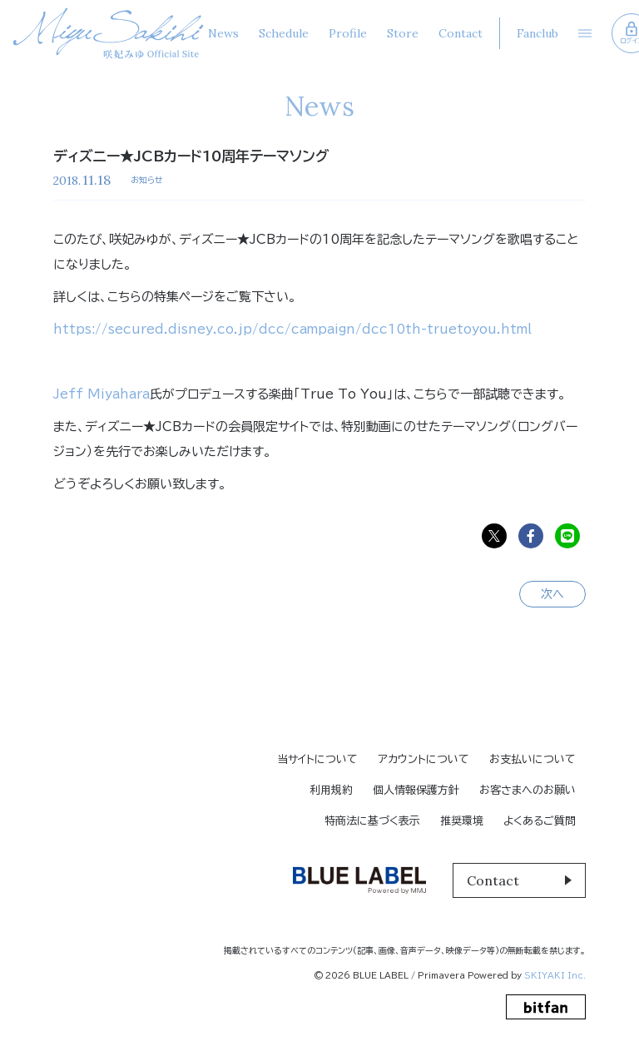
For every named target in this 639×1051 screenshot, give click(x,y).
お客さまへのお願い (527, 790)
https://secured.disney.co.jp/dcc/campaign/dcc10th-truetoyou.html (292, 329)
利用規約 (331, 790)
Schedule (284, 33)
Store (403, 33)
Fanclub (537, 33)
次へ (552, 594)
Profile (348, 33)
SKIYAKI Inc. (555, 975)
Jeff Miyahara (101, 394)
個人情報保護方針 (416, 790)
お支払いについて (532, 759)
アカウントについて (423, 759)
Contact (460, 33)
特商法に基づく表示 (372, 821)
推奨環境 (461, 821)
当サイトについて (317, 759)
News (223, 33)
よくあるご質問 (539, 821)
